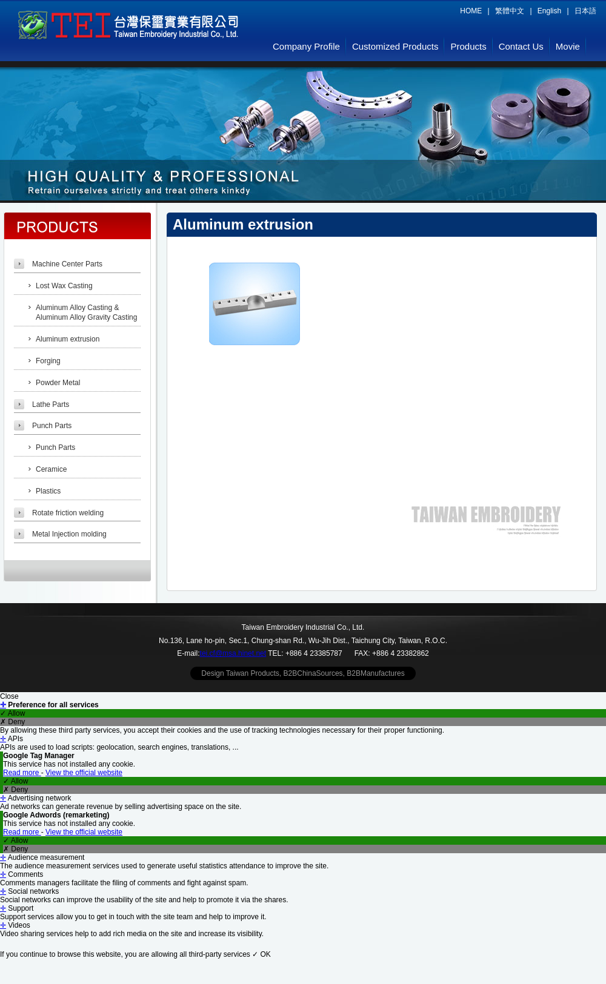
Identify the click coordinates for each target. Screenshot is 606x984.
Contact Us (521, 46)
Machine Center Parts (67, 264)
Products (468, 46)
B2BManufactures (375, 673)
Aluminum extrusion (67, 339)
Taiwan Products (252, 673)
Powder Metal (58, 382)
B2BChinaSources (313, 673)
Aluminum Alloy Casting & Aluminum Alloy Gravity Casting (86, 312)
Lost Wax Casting (64, 286)
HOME (471, 11)
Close (9, 696)
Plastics (48, 491)
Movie (568, 46)
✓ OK (261, 954)
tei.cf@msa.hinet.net (233, 653)
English (549, 11)
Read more (22, 772)
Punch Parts (52, 425)
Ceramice (51, 469)
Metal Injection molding (69, 534)
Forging (48, 361)
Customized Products (395, 46)
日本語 (585, 11)
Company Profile (306, 46)
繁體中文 (509, 11)
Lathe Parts (50, 404)
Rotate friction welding (68, 513)
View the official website (83, 772)
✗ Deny (12, 722)
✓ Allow (12, 713)
